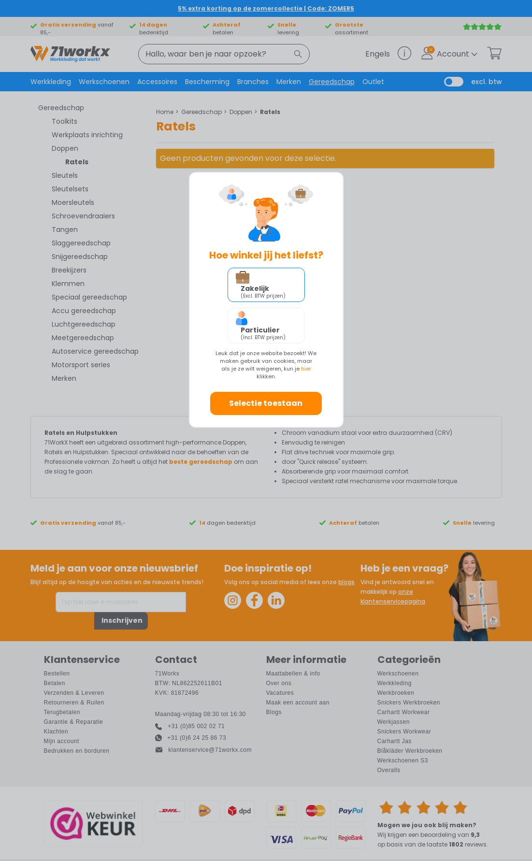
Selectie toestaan (265, 403)
